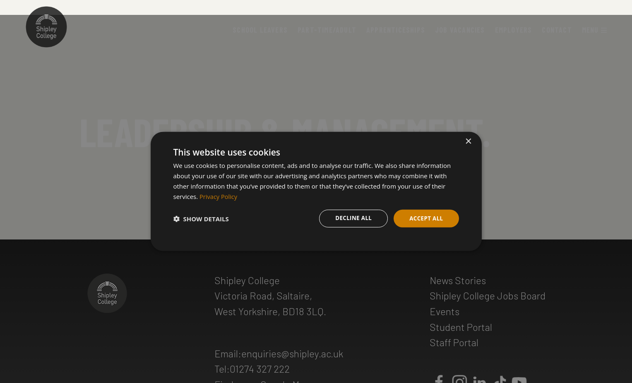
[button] (201, 218)
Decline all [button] (351, 218)
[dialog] (316, 192)
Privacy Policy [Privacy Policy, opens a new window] (218, 196)
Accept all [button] (425, 218)
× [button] (468, 141)
